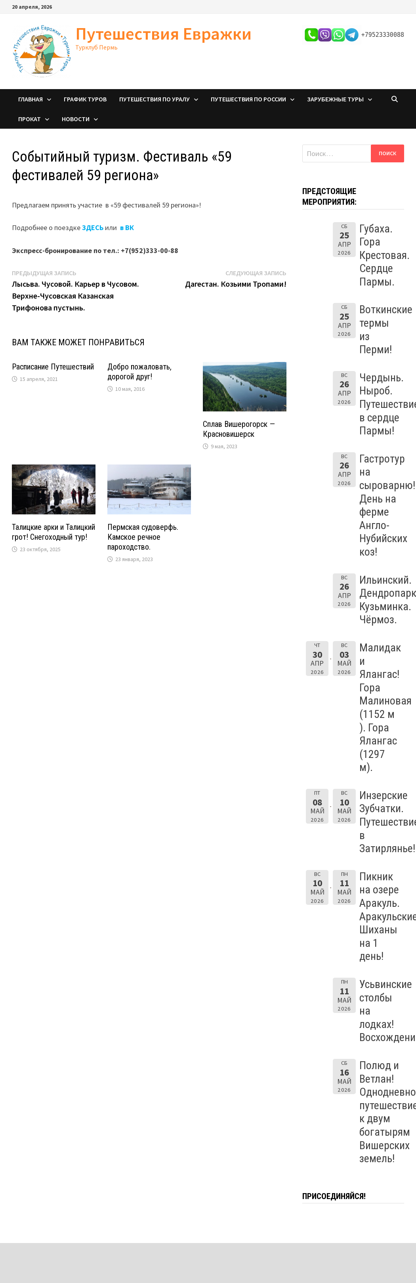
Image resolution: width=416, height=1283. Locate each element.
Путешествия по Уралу (154, 99)
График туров (85, 99)
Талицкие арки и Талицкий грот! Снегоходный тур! (53, 532)
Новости (76, 119)
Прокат (29, 119)
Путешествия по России (248, 99)
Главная (30, 99)
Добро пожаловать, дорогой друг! (139, 371)
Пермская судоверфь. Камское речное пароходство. (142, 537)
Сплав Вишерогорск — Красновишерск (239, 429)
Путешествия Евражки (163, 33)
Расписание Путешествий (53, 366)
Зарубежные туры (335, 99)
